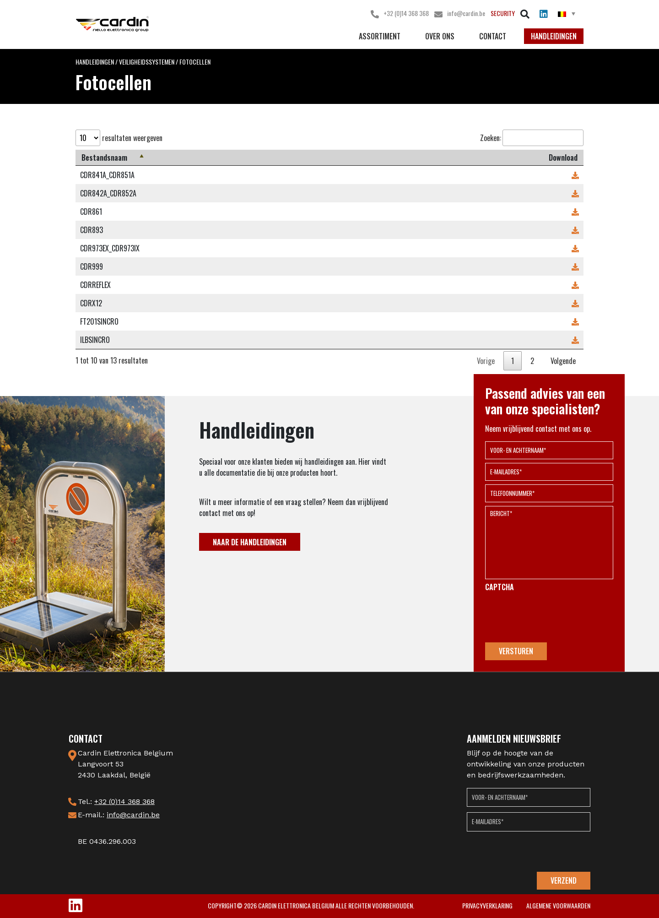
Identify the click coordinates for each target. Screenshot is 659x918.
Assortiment (379, 36)
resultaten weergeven (119, 138)
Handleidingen (554, 36)
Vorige (486, 360)
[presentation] (554, 617)
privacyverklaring (487, 905)
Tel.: (116, 801)
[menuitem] (566, 13)
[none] (566, 13)
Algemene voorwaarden (558, 905)
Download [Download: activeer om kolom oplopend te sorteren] (563, 157)
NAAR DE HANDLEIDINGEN (249, 542)
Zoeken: (531, 138)
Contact (492, 36)
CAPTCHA (499, 587)
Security (503, 13)
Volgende (563, 360)
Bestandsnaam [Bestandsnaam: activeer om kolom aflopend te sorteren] (104, 157)
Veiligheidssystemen (146, 61)
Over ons (439, 36)
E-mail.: (119, 814)
